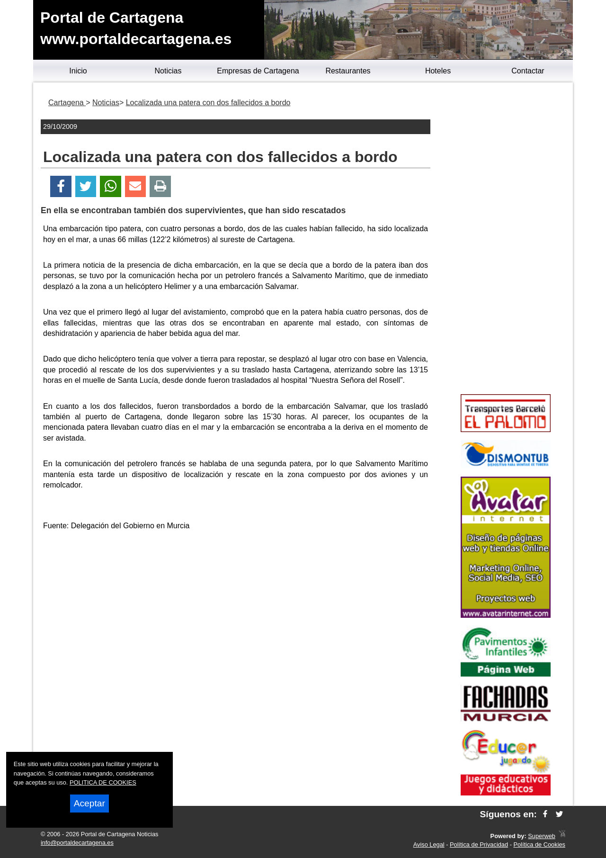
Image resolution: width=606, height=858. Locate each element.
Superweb (541, 836)
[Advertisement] (235, 605)
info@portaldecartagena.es (77, 842)
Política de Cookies (539, 844)
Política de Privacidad (479, 844)
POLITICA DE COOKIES (103, 782)
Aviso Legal (429, 844)
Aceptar (89, 803)
